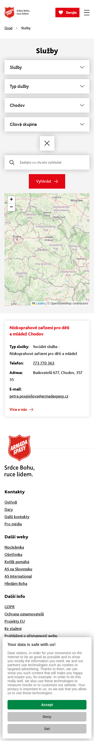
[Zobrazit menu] (86, 12)
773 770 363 (43, 363)
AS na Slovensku (18, 569)
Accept (47, 705)
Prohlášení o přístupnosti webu (31, 635)
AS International (18, 576)
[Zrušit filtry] (47, 143)
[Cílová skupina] (47, 124)
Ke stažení (13, 628)
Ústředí (11, 502)
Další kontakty (17, 516)
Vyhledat (43, 181)
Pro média (13, 524)
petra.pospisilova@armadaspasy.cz (39, 396)
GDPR (10, 606)
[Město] (47, 105)
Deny (47, 717)
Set (47, 729)
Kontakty (15, 492)
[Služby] (47, 67)
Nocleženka (14, 547)
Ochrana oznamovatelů (24, 614)
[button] (11, 200)
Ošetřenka (13, 554)
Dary (9, 509)
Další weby (16, 537)
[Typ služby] (47, 86)
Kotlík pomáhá (17, 561)
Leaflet (38, 303)
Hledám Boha (16, 583)
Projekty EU (15, 621)
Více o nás (18, 409)
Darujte (71, 13)
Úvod (8, 28)
